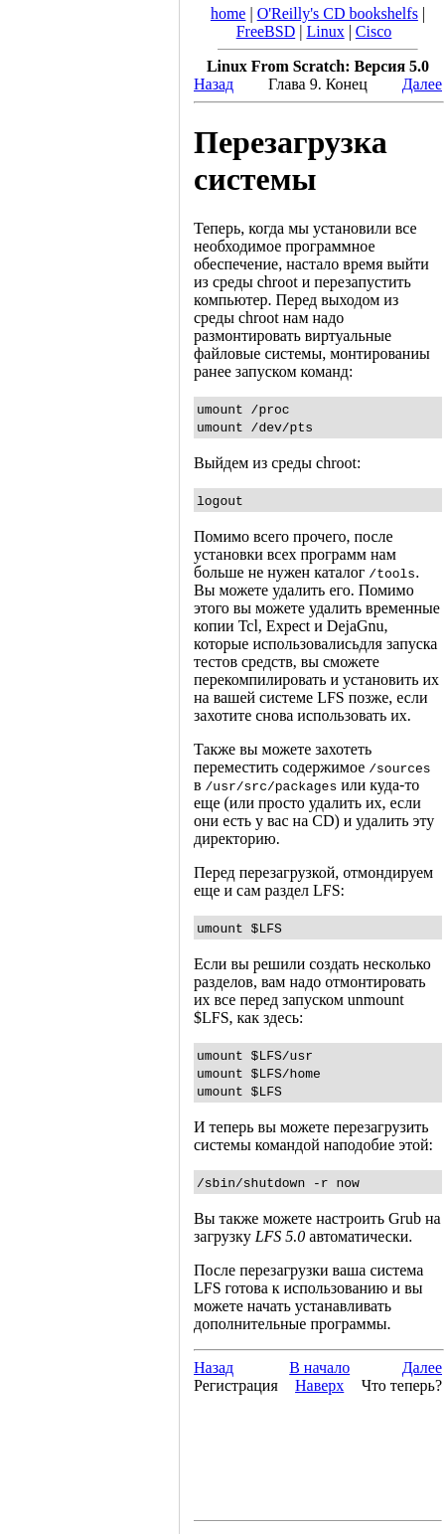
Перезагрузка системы (290, 160)
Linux (325, 31)
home (228, 13)
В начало (319, 1367)
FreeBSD (266, 31)
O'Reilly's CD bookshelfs (337, 13)
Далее (422, 84)
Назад (213, 84)
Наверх (319, 1385)
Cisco (373, 31)
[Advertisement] (89, 760)
